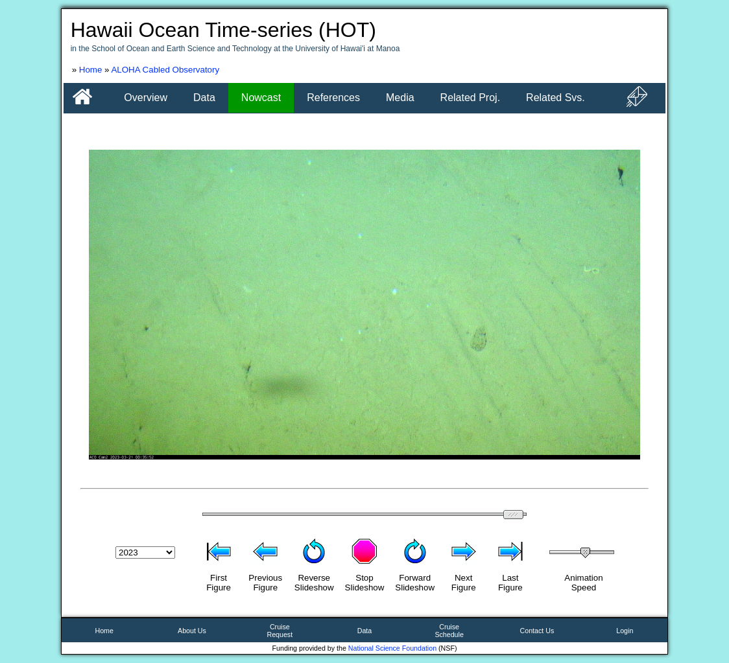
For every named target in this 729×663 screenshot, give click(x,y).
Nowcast (261, 97)
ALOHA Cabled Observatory (165, 70)
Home (90, 70)
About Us (192, 630)
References (333, 97)
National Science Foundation (392, 648)
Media (400, 97)
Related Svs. (555, 97)
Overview (145, 97)
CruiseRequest (280, 630)
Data (204, 97)
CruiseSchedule (449, 630)
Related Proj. (470, 97)
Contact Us (537, 630)
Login (624, 630)
